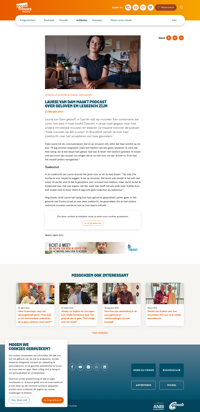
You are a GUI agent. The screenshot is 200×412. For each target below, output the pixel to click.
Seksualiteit (85, 94)
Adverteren (143, 385)
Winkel (171, 385)
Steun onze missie (121, 20)
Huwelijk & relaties (67, 94)
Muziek (63, 20)
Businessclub (171, 370)
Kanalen (97, 20)
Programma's (27, 20)
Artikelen (81, 20)
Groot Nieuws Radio (27, 7)
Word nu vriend (143, 370)
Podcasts (49, 20)
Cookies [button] (73, 405)
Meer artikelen (100, 332)
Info (174, 20)
